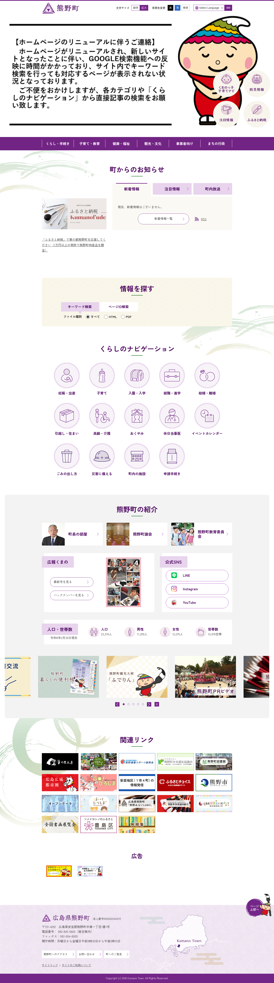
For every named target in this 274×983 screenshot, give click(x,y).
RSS (204, 219)
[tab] (131, 190)
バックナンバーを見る (69, 595)
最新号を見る (63, 581)
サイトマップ (50, 965)
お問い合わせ (87, 954)
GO (228, 7)
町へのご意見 (114, 954)
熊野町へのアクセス (56, 954)
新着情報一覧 (163, 218)
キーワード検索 (80, 306)
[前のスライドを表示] (117, 704)
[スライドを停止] (156, 704)
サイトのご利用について (76, 965)
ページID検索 (118, 306)
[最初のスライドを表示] (149, 704)
